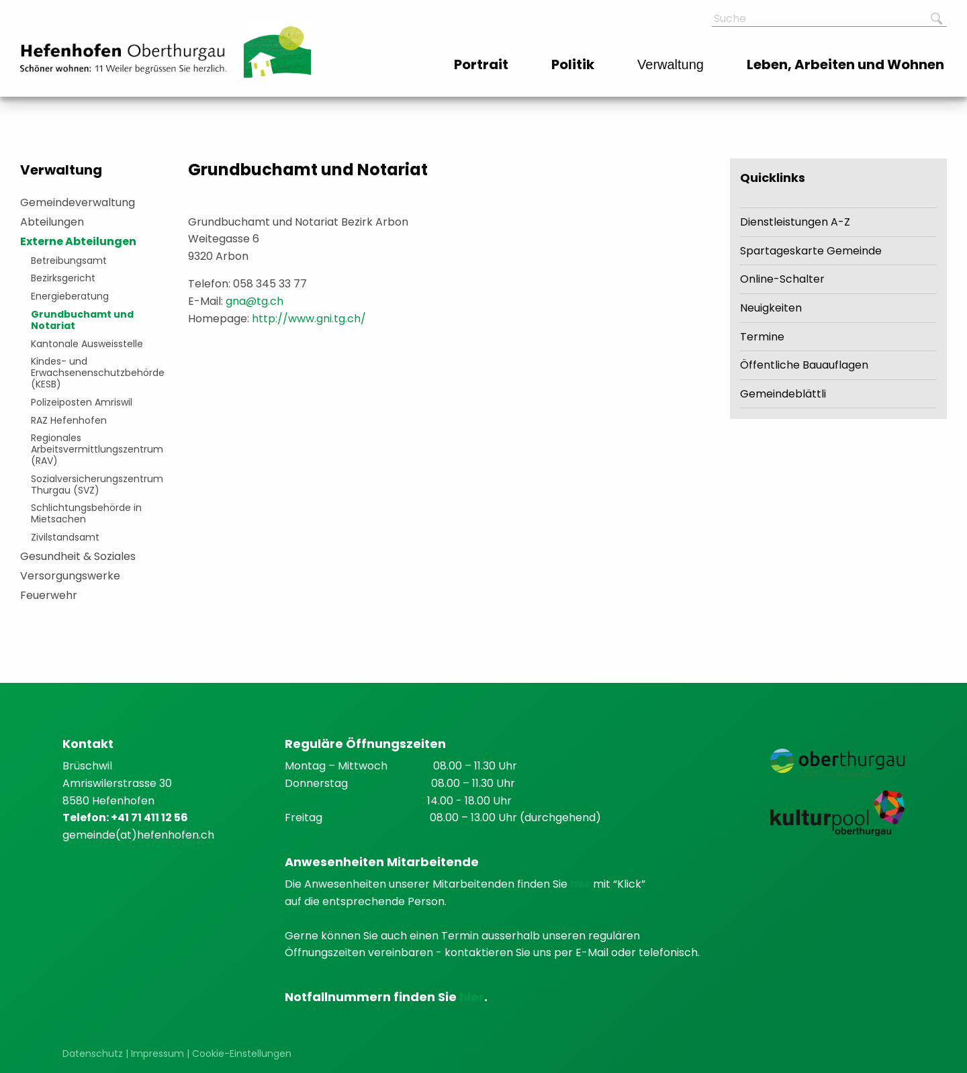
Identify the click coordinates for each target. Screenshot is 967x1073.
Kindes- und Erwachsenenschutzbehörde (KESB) (94, 373)
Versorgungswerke (70, 576)
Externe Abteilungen (78, 241)
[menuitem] (482, 64)
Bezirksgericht (63, 278)
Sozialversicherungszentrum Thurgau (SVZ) (94, 484)
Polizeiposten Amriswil (81, 402)
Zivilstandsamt (65, 537)
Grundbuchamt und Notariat (82, 320)
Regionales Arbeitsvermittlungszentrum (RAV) (94, 449)
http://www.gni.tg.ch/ (309, 318)
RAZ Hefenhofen (69, 420)
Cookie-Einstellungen (241, 1053)
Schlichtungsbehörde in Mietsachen (86, 513)
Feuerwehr (48, 595)
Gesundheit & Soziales (78, 556)
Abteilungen (52, 222)
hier (581, 884)
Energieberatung (70, 296)
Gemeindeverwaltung (77, 202)
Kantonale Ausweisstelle (87, 344)
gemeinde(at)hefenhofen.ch (138, 835)
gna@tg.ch (254, 301)
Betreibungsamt (69, 260)
